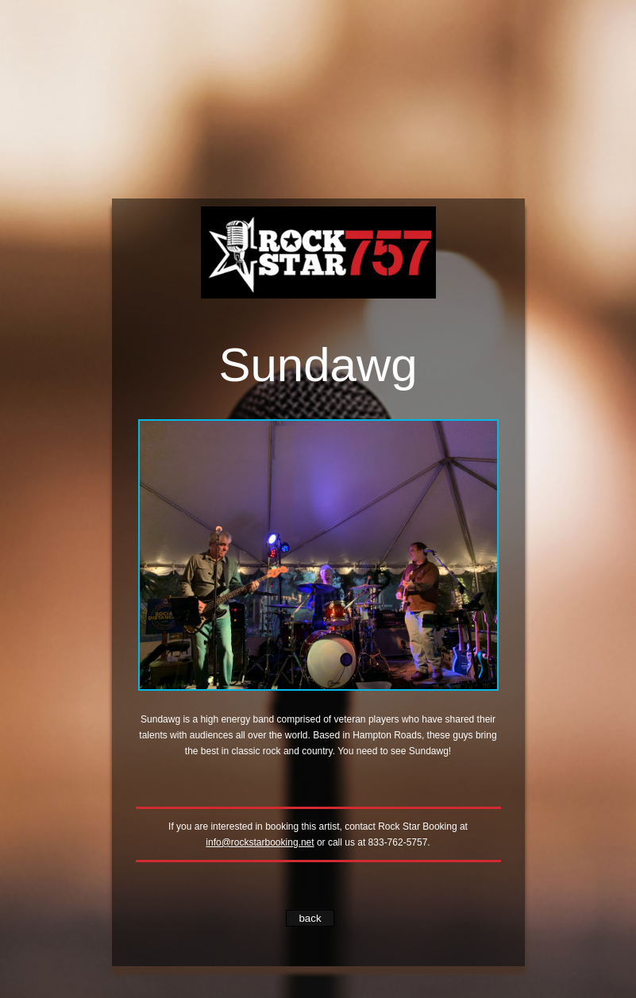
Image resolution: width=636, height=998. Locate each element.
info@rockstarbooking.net (260, 842)
